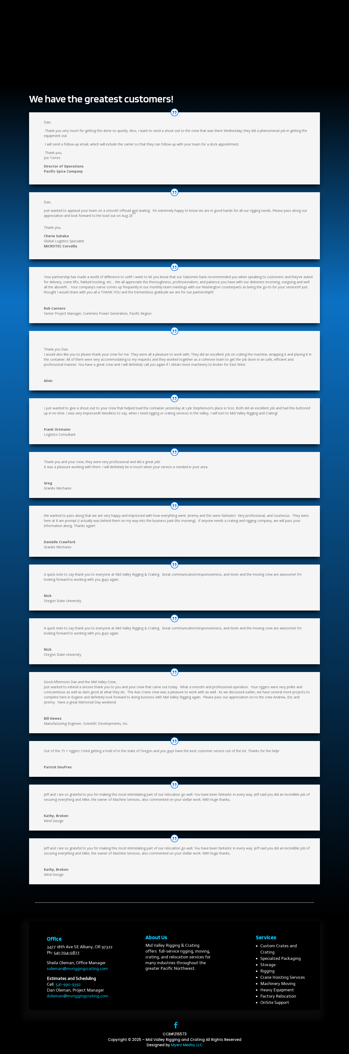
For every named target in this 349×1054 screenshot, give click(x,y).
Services (134, 76)
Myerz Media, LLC (187, 1044)
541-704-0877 (66, 952)
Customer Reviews (218, 76)
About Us (111, 76)
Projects (185, 76)
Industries (162, 76)
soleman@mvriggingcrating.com (77, 968)
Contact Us (254, 76)
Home (89, 76)
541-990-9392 (68, 984)
